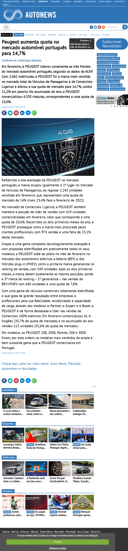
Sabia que (9, 457)
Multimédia (59, 531)
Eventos (8, 491)
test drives (41, 34)
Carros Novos (46, 531)
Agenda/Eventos (107, 54)
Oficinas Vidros (114, 77)
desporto (52, 34)
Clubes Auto (117, 89)
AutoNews (9, 390)
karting (73, 34)
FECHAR (58, 542)
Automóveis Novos (108, 58)
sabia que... (83, 34)
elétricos (30, 34)
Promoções (71, 531)
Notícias (15, 531)
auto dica (95, 34)
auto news (18, 34)
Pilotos (102, 81)
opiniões (105, 34)
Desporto (8, 423)
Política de (57, 548)
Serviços (34, 531)
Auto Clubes (83, 531)
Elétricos (25, 531)
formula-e (62, 34)
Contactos (95, 531)
